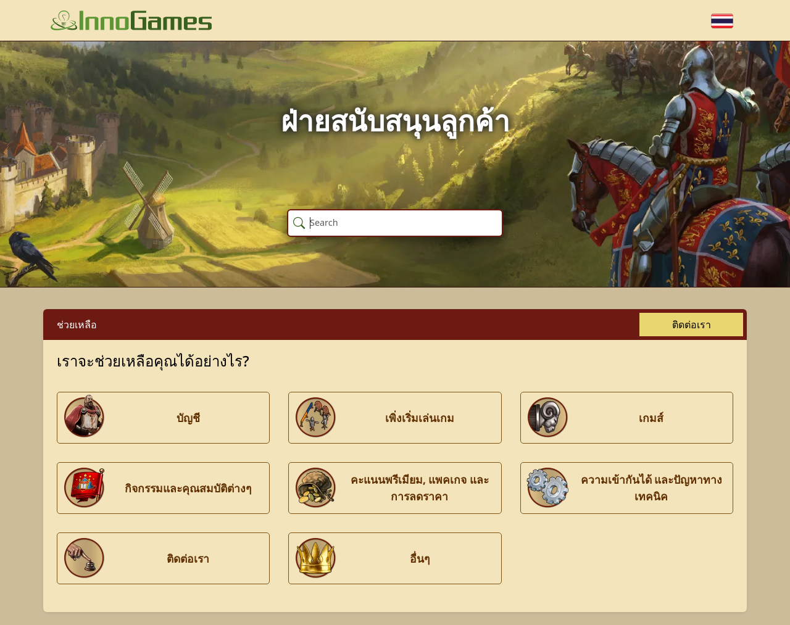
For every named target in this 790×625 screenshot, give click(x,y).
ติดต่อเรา (691, 324)
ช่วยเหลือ (77, 324)
